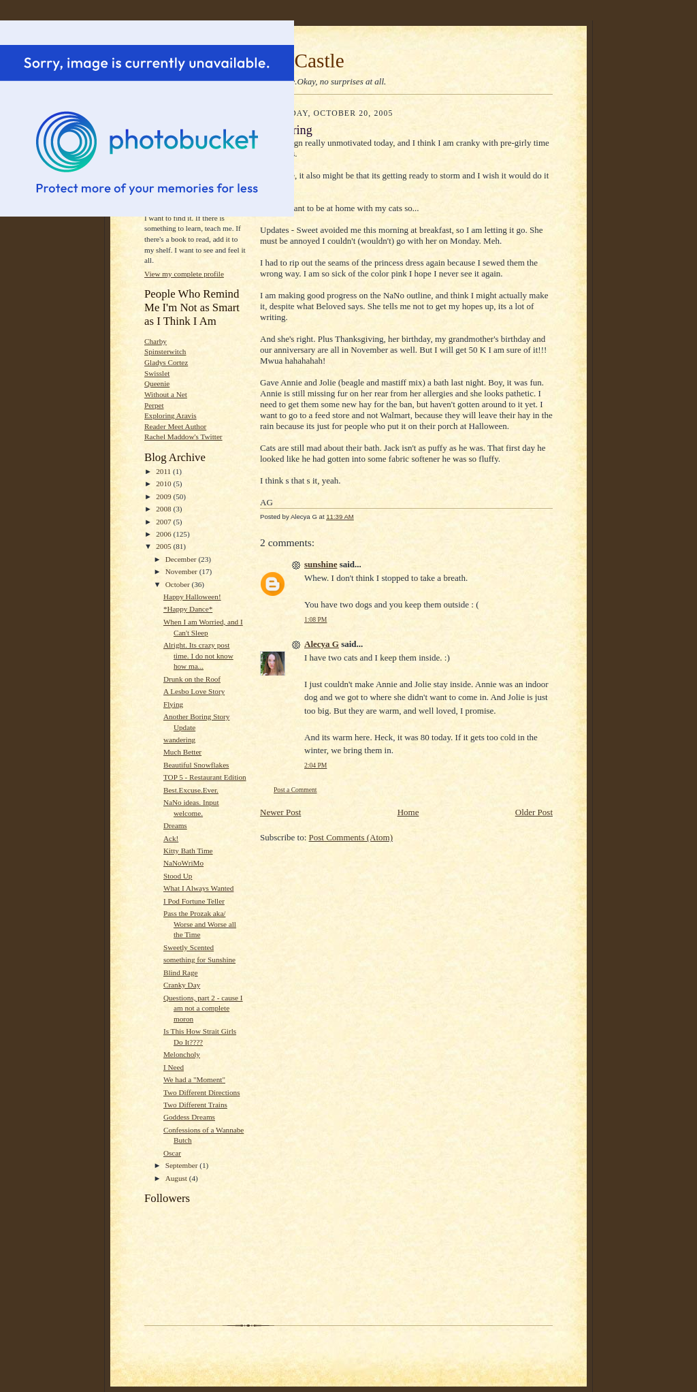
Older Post (534, 812)
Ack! (170, 838)
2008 (164, 509)
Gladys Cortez (166, 362)
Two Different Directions (201, 1092)
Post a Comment (295, 789)
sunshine (320, 564)
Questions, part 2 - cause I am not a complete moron (203, 1008)
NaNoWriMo (183, 863)
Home (408, 812)
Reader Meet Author (175, 426)
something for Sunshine (199, 959)
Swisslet (156, 373)
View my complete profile (184, 274)
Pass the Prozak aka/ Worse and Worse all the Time (199, 923)
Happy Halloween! (192, 596)
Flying (173, 704)
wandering (179, 739)
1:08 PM (315, 619)
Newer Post (280, 812)
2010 (164, 483)
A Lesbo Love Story (194, 691)
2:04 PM (315, 765)
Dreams (175, 825)
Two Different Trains (195, 1105)
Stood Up (178, 876)
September (182, 1165)
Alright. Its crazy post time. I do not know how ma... (198, 655)
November (182, 571)
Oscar (172, 1153)
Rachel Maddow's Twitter (183, 436)
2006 (164, 534)
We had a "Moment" (194, 1079)
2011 (164, 471)
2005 (164, 546)
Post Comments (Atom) (351, 837)
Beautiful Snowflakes (196, 765)
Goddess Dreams (189, 1117)
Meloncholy (181, 1054)
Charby (155, 341)
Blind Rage (180, 972)
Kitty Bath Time (188, 851)
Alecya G (321, 644)
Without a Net (165, 394)
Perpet (154, 405)
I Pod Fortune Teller (194, 901)
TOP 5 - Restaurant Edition (204, 777)
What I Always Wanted (198, 888)
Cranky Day (181, 985)
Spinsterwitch (165, 351)
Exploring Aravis (170, 415)
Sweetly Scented (188, 947)
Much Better (182, 752)
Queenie (156, 383)
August (177, 1178)
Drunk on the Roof (192, 679)
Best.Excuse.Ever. (190, 790)
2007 (164, 522)
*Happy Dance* (187, 609)
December (182, 559)
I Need (173, 1067)
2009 (164, 496)
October (178, 584)
